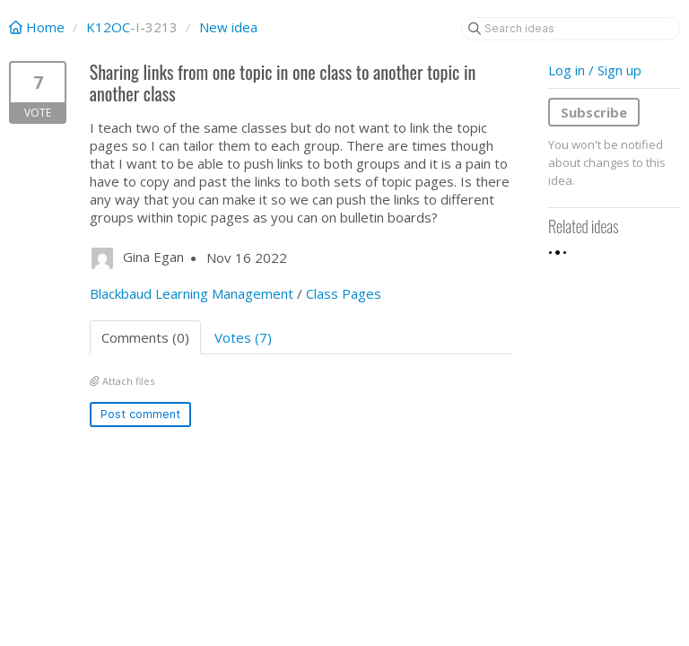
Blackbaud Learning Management (191, 293)
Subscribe (594, 112)
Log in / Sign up (594, 70)
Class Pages (343, 293)
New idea (228, 27)
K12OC (108, 27)
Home (38, 27)
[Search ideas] (570, 28)
